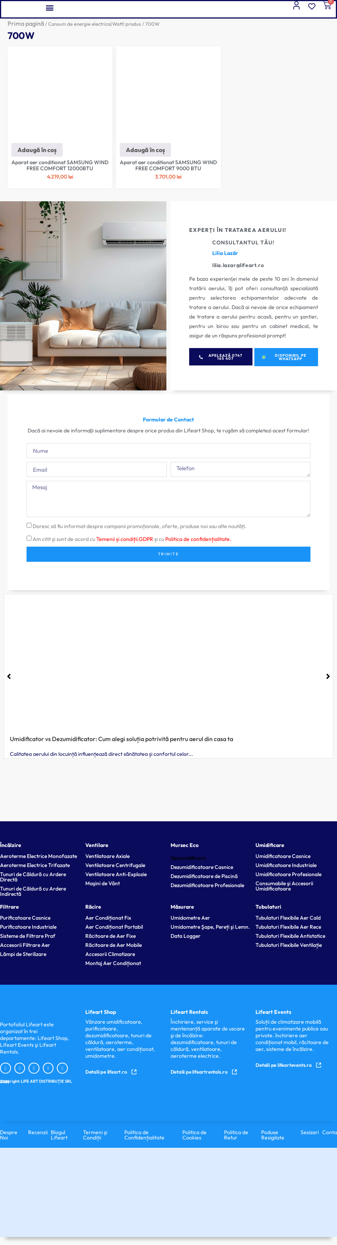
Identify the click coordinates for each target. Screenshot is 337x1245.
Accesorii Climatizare (110, 954)
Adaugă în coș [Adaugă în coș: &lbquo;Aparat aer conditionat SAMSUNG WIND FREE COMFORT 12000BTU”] (36, 150)
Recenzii (38, 1132)
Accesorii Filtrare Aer (25, 945)
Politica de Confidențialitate (144, 1135)
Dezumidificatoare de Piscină (204, 876)
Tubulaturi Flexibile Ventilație (288, 945)
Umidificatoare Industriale (286, 865)
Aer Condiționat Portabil (114, 926)
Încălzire (10, 845)
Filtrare (9, 906)
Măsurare (182, 906)
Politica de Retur (236, 1135)
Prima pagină (26, 23)
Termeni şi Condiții (95, 1135)
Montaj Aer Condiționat (113, 963)
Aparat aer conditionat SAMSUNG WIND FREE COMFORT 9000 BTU (168, 165)
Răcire (93, 906)
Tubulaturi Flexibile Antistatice (290, 936)
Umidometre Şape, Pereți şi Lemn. (210, 926)
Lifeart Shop (100, 1012)
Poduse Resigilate (272, 1135)
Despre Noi (8, 1135)
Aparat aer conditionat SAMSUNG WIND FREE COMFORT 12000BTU (59, 165)
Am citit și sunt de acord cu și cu (132, 539)
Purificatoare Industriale (28, 926)
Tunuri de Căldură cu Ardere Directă (33, 877)
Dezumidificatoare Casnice (202, 867)
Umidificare (269, 845)
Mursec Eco (185, 845)
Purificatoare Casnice (25, 917)
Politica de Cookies (194, 1135)
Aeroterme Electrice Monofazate (38, 856)
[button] (49, 7)
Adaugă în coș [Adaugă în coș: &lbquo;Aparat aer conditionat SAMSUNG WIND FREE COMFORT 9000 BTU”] (145, 150)
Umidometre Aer (190, 917)
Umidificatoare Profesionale (288, 874)
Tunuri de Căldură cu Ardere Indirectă (33, 891)
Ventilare (96, 845)
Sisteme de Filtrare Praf (27, 936)
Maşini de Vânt (102, 883)
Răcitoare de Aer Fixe (110, 936)
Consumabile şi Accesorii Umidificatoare (284, 886)
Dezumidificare (188, 858)
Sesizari (310, 1132)
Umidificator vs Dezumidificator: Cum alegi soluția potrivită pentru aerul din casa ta (121, 739)
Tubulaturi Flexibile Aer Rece (288, 926)
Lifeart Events (273, 1012)
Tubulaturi (268, 906)
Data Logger (186, 936)
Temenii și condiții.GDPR (124, 539)
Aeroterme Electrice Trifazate (35, 865)
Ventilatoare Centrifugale (115, 865)
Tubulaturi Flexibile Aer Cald (288, 917)
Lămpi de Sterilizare (23, 954)
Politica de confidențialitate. (198, 539)
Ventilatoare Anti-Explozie (116, 874)
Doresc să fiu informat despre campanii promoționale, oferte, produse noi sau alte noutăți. (139, 526)
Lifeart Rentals (189, 1012)
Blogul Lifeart (59, 1135)
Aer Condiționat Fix (108, 917)
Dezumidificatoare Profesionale (207, 885)
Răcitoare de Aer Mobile (113, 945)
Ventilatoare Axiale (107, 856)
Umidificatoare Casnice (282, 856)
